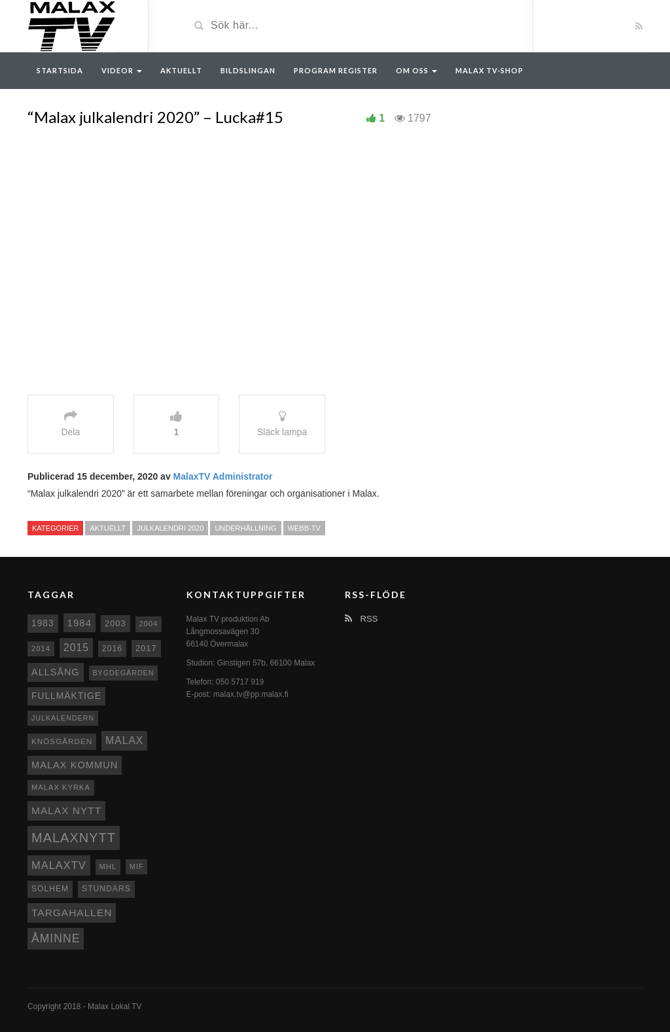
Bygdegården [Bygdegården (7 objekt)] (123, 673)
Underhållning (245, 528)
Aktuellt (181, 70)
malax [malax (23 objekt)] (124, 740)
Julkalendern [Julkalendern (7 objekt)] (62, 718)
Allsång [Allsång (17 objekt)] (55, 672)
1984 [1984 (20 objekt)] (79, 622)
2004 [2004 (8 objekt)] (148, 624)
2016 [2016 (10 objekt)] (112, 648)
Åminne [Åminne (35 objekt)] (55, 938)
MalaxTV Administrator (223, 476)
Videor (121, 70)
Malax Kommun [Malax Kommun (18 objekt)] (74, 765)
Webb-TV (304, 528)
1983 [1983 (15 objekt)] (42, 623)
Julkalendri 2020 (170, 528)
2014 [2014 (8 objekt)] (40, 648)
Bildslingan (247, 70)
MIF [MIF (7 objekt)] (136, 866)
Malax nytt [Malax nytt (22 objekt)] (66, 810)
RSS (361, 619)
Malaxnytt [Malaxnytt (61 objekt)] (73, 837)
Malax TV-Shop (489, 70)
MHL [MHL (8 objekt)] (108, 866)
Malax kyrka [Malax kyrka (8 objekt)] (60, 787)
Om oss (416, 70)
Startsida (60, 70)
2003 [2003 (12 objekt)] (115, 623)
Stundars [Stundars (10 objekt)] (106, 888)
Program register (336, 70)
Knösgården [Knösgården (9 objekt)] (61, 741)
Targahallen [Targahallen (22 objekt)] (71, 912)
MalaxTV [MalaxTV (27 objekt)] (58, 865)
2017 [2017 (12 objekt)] (146, 648)
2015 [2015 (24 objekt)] (76, 647)
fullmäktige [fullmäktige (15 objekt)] (66, 695)
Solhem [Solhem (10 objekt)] (50, 888)
